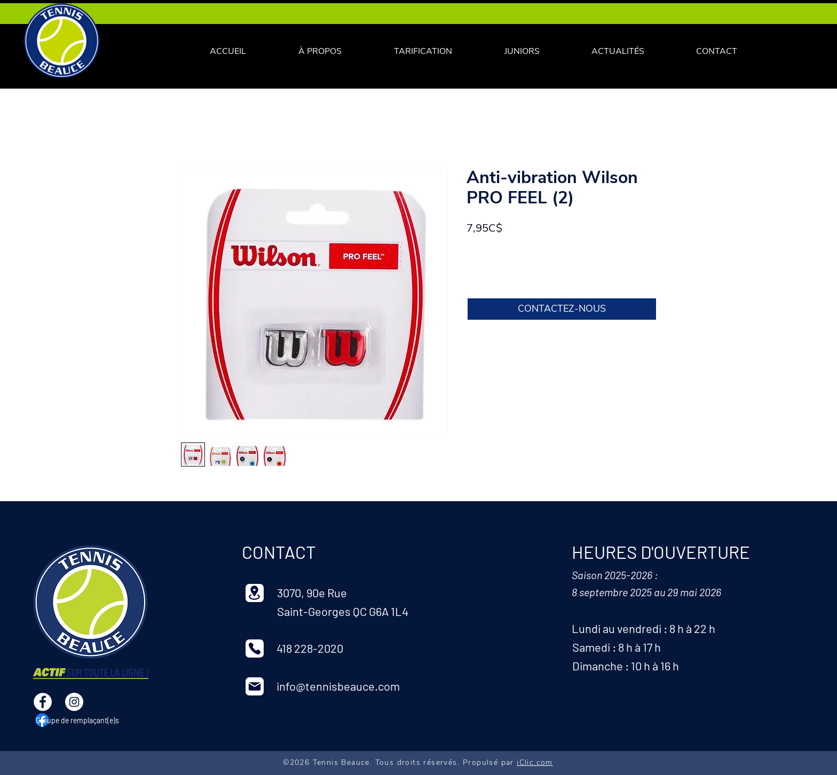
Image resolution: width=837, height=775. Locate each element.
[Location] (255, 593)
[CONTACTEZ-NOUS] (562, 309)
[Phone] (255, 648)
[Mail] (255, 686)
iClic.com (535, 762)
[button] (423, 51)
